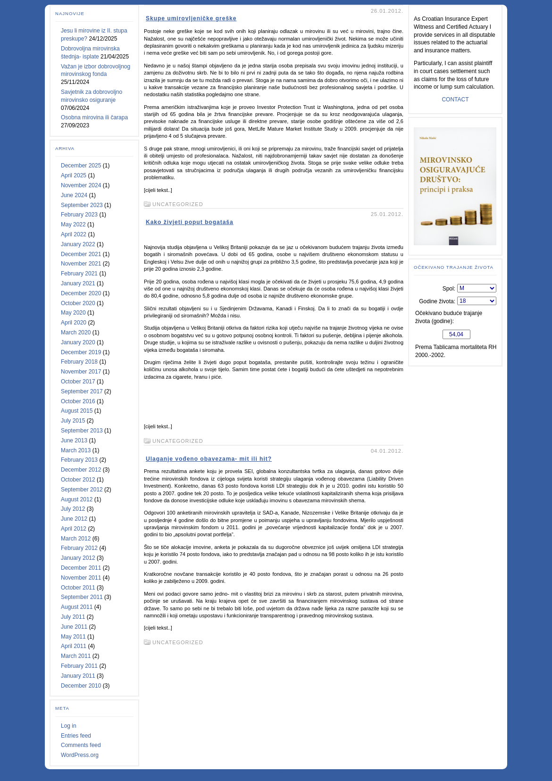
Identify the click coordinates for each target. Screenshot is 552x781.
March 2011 (76, 656)
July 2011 (73, 617)
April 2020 (73, 322)
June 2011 (74, 626)
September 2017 (82, 391)
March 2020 (76, 332)
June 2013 (74, 440)
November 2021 (81, 263)
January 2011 (78, 676)
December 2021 (81, 254)
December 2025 (81, 165)
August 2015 (76, 410)
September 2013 (82, 430)
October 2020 (78, 303)
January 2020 (78, 342)
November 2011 (81, 577)
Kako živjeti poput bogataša (190, 222)
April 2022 (73, 234)
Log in (68, 726)
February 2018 (79, 361)
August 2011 (76, 607)
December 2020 (81, 293)
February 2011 (79, 666)
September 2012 (82, 489)
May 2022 (73, 224)
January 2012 (78, 558)
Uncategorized (177, 204)
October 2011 (78, 587)
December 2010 (81, 685)
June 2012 (74, 518)
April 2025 (73, 175)
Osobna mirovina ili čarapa (94, 117)
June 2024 (74, 195)
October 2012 (78, 479)
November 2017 (81, 371)
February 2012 (79, 548)
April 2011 (73, 646)
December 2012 (81, 469)
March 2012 (76, 538)
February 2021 (79, 273)
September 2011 (82, 597)
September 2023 (82, 205)
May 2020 (73, 312)
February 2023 (79, 214)
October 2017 (78, 381)
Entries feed (76, 735)
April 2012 (73, 528)
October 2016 (78, 401)
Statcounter (276, 772)
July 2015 (73, 420)
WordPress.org (80, 755)
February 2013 (79, 460)
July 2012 (73, 509)
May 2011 (73, 636)
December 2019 (81, 352)
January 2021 (78, 283)
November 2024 (81, 185)
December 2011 (81, 568)
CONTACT (455, 99)
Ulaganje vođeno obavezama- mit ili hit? (209, 459)
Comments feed (81, 745)
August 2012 (76, 499)
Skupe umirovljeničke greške (191, 18)
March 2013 (76, 450)
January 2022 (78, 244)
